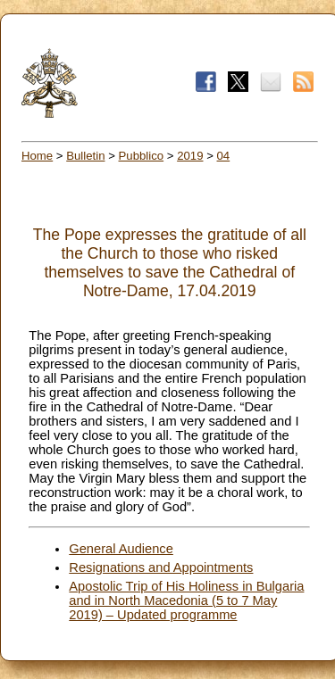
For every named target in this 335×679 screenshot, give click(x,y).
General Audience (121, 549)
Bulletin (85, 155)
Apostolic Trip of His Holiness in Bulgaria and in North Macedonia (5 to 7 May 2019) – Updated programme (186, 600)
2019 (190, 155)
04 (223, 155)
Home (37, 155)
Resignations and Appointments (161, 567)
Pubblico (141, 155)
